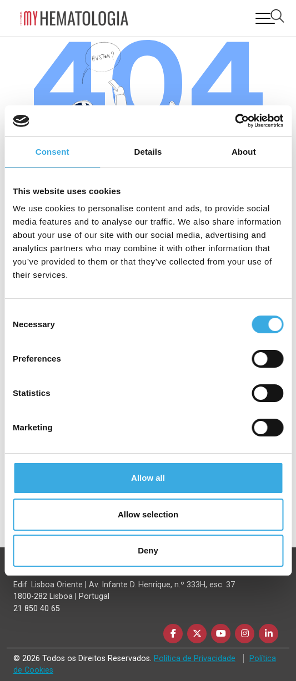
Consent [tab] (52, 151)
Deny (148, 550)
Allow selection (148, 514)
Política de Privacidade (194, 658)
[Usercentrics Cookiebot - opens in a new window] (234, 121)
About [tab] (244, 151)
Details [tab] (148, 151)
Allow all (148, 477)
